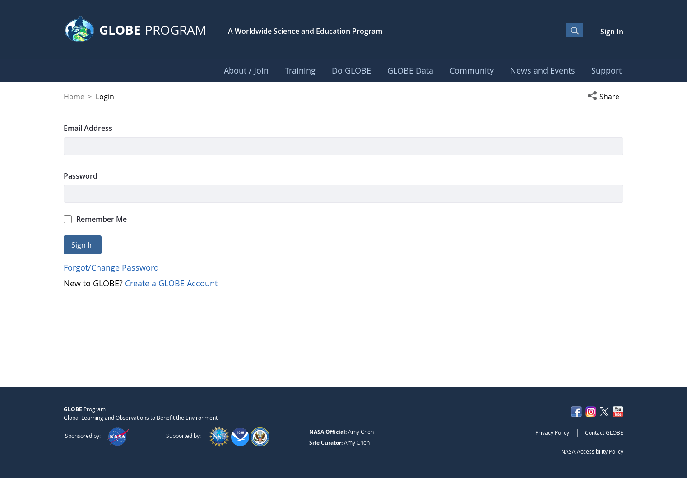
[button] (605, 96)
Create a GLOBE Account (171, 283)
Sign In (611, 32)
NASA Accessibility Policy (592, 451)
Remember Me (95, 219)
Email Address (88, 128)
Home (74, 96)
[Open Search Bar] (574, 30)
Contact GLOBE (604, 432)
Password (80, 176)
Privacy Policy (552, 432)
